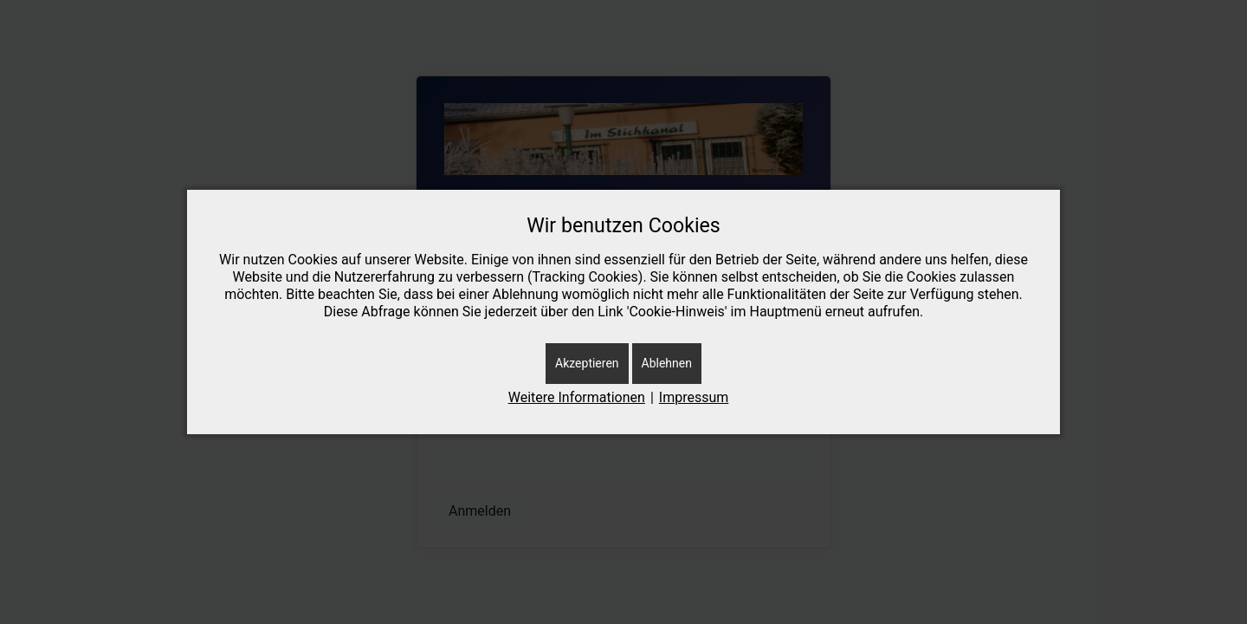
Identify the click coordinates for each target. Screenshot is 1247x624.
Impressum (694, 397)
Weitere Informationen (576, 397)
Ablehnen (667, 363)
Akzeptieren (587, 363)
